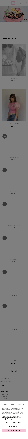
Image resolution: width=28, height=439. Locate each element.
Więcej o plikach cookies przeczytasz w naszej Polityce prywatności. (12, 418)
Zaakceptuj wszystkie (14, 430)
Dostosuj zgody (14, 426)
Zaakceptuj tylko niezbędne (14, 422)
